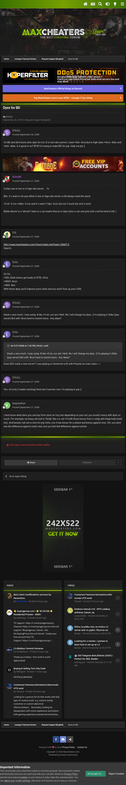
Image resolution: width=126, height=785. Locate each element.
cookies (37, 774)
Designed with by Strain (50, 747)
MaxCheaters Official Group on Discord (63, 88)
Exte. (15, 262)
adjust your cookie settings (36, 777)
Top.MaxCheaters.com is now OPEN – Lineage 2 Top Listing (63, 98)
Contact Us (82, 747)
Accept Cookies (94, 772)
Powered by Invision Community (63, 755)
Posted (25, 134)
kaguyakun (19, 403)
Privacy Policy (68, 747)
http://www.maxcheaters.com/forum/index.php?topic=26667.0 (36, 244)
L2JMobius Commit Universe (28, 648)
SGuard (19, 691)
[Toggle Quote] (8, 345)
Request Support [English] (37, 120)
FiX (14, 232)
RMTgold (20, 671)
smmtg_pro (79, 662)
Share (31, 462)
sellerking (21, 618)
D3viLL (9, 116)
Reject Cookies (116, 772)
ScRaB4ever (22, 651)
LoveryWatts (80, 616)
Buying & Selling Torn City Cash (29, 668)
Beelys (77, 633)
